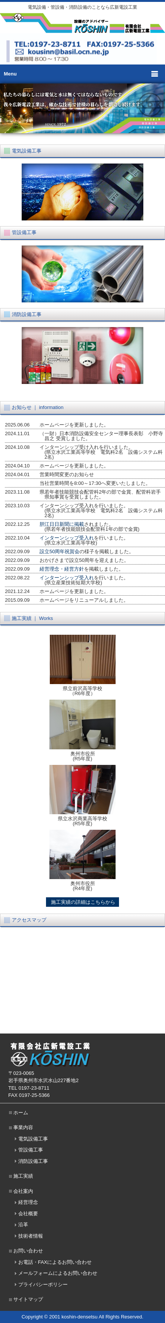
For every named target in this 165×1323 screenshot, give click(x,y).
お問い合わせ (28, 1251)
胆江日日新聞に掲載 (62, 524)
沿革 (23, 1224)
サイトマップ (28, 1299)
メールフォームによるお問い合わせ (57, 1273)
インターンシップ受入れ (67, 538)
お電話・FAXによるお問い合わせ (55, 1262)
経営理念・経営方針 (62, 569)
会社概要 (28, 1213)
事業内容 (23, 1127)
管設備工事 (30, 1150)
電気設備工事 (33, 1139)
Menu (10, 74)
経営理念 (28, 1202)
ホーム (20, 1112)
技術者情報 (30, 1236)
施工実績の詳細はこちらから (83, 902)
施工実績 (23, 1176)
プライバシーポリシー (43, 1284)
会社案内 (23, 1191)
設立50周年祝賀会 (59, 551)
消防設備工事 (33, 1161)
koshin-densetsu (80, 1317)
